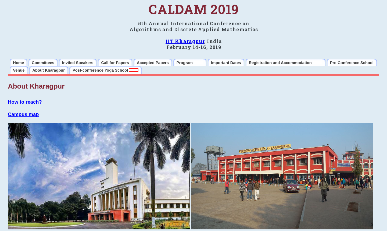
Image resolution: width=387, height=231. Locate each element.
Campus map (23, 114)
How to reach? (25, 102)
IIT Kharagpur (185, 41)
